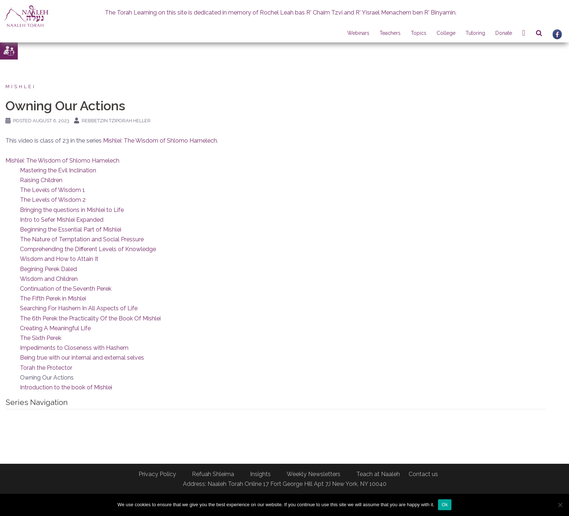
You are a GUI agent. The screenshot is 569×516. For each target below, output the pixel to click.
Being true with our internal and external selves (82, 357)
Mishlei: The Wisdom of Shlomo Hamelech (160, 140)
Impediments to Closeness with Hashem (74, 347)
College (446, 33)
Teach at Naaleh (378, 474)
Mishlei (20, 86)
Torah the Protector (46, 367)
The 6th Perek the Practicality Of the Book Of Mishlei (90, 318)
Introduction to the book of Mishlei (66, 387)
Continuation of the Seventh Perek (65, 288)
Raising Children (41, 180)
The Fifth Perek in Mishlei (53, 298)
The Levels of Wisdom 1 (52, 190)
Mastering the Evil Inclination (58, 170)
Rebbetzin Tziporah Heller (116, 120)
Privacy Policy (157, 474)
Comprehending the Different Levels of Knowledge (88, 249)
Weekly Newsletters (313, 474)
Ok (445, 504)
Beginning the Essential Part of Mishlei (70, 229)
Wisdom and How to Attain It (59, 258)
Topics (418, 33)
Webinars (358, 33)
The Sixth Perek (40, 338)
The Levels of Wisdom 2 (53, 199)
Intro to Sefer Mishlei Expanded (61, 219)
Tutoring (475, 33)
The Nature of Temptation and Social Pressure (82, 239)
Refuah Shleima (213, 474)
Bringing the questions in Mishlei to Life (72, 209)
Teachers (390, 33)
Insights (260, 474)
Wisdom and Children (49, 278)
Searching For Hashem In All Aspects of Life (79, 308)
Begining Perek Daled (48, 269)
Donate (503, 33)
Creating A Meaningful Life (55, 328)
